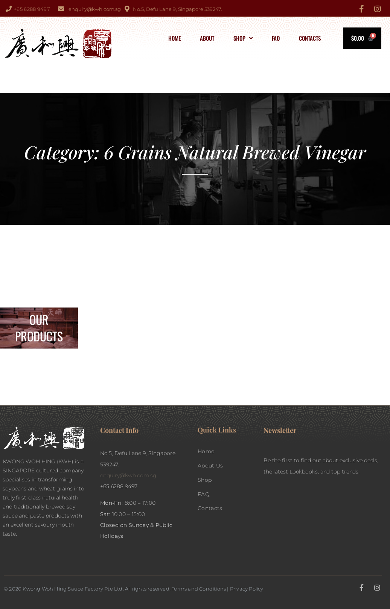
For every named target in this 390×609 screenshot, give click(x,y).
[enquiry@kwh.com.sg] (61, 9)
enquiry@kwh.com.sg (95, 9)
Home (174, 38)
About (207, 38)
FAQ (276, 38)
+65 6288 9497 (32, 9)
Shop (243, 38)
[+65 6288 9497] (9, 9)
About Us (210, 465)
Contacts (310, 38)
